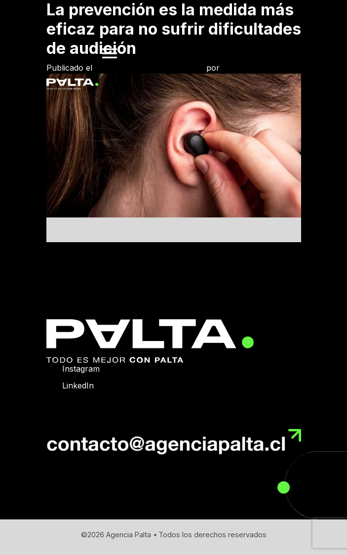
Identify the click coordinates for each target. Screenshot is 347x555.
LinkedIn (78, 385)
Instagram (81, 369)
